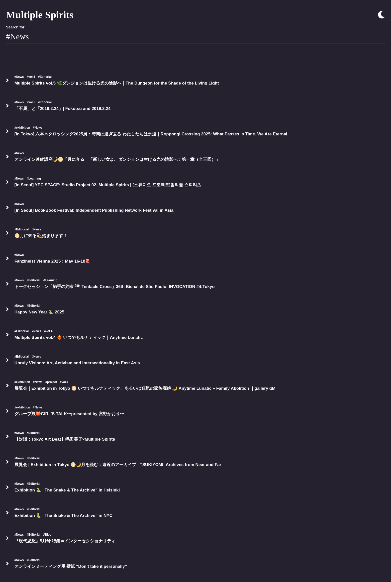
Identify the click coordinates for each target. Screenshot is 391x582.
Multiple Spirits (39, 14)
